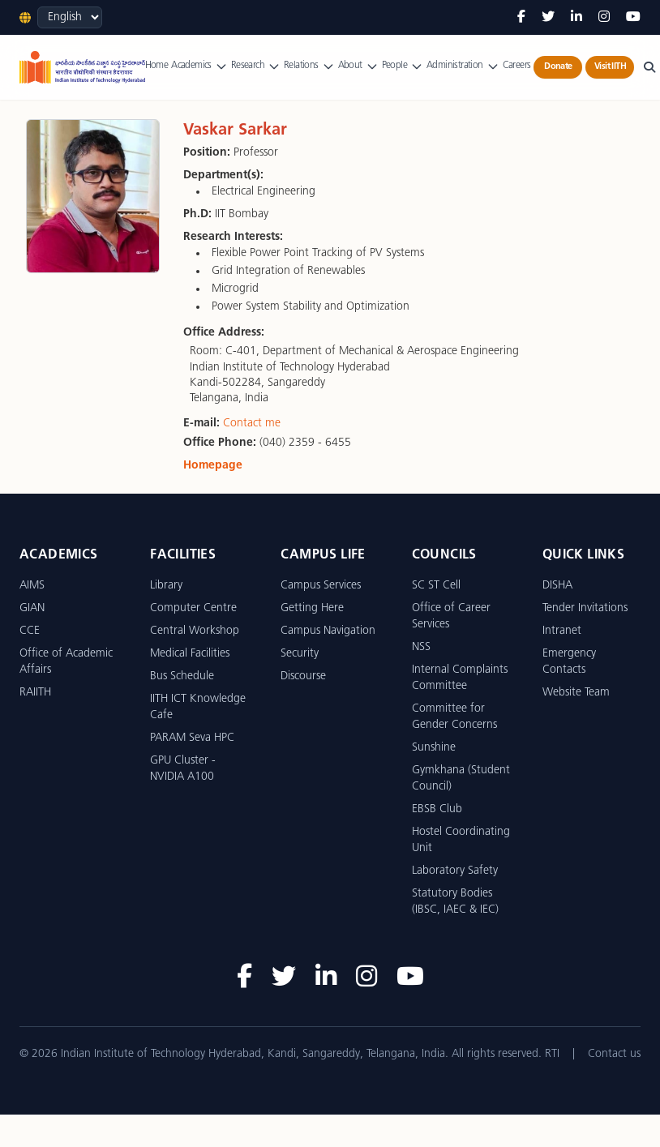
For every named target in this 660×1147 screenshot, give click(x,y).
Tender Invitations (585, 608)
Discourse (303, 676)
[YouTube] (633, 18)
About (358, 66)
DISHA (557, 586)
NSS (421, 647)
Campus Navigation (328, 631)
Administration (462, 66)
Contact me (252, 423)
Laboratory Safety (455, 871)
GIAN (32, 608)
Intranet (561, 631)
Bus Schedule (182, 676)
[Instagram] (604, 18)
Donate (558, 66)
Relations (309, 66)
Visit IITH (610, 66)
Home (157, 66)
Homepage (212, 466)
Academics (199, 66)
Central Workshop (194, 631)
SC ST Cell (436, 586)
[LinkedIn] (576, 18)
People (402, 66)
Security (300, 654)
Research (256, 66)
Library (166, 586)
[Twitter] (548, 18)
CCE (29, 631)
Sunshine (434, 748)
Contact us (614, 1054)
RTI (552, 1054)
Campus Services (321, 586)
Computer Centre (193, 608)
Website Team (576, 693)
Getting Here (312, 608)
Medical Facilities (189, 654)
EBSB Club (437, 809)
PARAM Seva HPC (192, 738)
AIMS (32, 586)
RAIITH (35, 693)
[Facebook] (521, 18)
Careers (517, 66)
